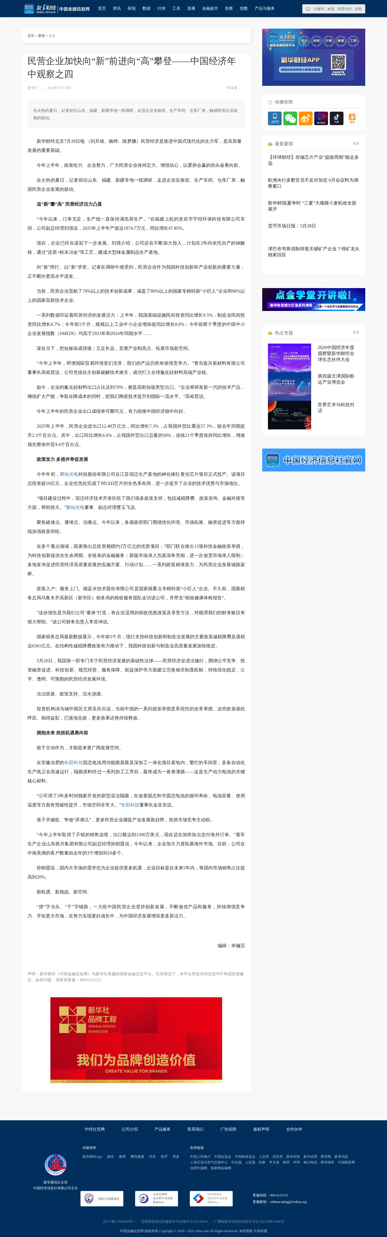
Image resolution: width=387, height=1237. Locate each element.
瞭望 (286, 1162)
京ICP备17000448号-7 (119, 1222)
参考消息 (341, 1157)
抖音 (152, 1157)
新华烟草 (327, 1162)
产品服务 (163, 1129)
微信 (110, 1157)
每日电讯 (310, 1162)
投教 (229, 8)
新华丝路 (293, 1157)
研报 (132, 8)
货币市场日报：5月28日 (292, 225)
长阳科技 (73, 762)
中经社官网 (95, 1129)
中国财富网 (346, 1162)
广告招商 (228, 1129)
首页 (102, 8)
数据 (147, 8)
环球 (296, 1162)
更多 (356, 143)
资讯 (117, 8)
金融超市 (210, 8)
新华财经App (92, 1157)
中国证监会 (222, 1157)
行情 (161, 8)
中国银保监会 (245, 1157)
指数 (244, 8)
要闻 (41, 36)
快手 (164, 1157)
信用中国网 (198, 1168)
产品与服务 (265, 8)
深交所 (278, 1157)
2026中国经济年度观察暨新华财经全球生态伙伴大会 (336, 353)
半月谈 (274, 1162)
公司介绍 (130, 1129)
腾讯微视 (137, 1157)
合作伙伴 (294, 1129)
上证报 (250, 1162)
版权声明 (261, 1129)
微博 (122, 1157)
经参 (262, 1162)
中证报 (236, 1162)
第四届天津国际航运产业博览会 (336, 379)
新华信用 (310, 1157)
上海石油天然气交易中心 (209, 1162)
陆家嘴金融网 (221, 1168)
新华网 (326, 1157)
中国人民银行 (200, 1157)
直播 (191, 8)
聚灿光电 (69, 474)
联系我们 (195, 1129)
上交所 (264, 1157)
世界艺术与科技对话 (336, 407)
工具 (176, 8)
